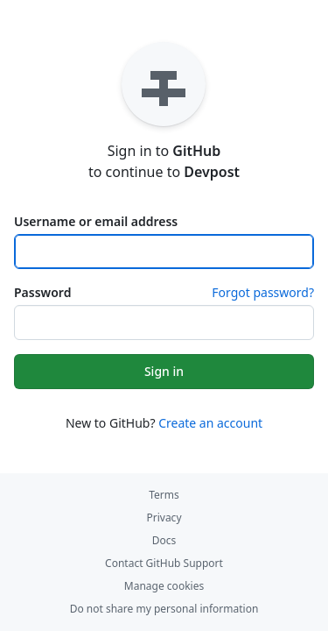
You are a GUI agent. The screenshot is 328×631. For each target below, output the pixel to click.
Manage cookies (164, 585)
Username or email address (96, 221)
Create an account (210, 423)
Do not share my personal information (164, 608)
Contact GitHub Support (164, 563)
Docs (164, 540)
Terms (164, 494)
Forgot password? (263, 292)
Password (42, 292)
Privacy (163, 517)
